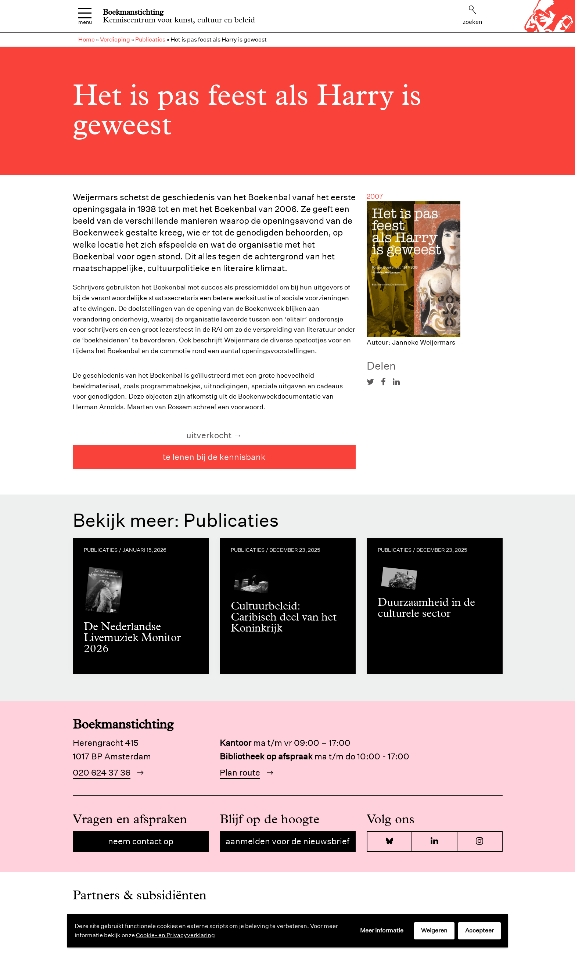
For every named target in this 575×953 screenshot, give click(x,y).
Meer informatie (381, 930)
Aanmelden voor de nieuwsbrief (287, 841)
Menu (85, 16)
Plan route (240, 772)
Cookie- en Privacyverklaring (175, 935)
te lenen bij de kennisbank (214, 457)
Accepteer (479, 930)
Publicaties (150, 39)
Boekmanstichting (133, 12)
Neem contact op (140, 841)
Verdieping (115, 39)
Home (86, 39)
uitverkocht (208, 435)
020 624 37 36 (101, 772)
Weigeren (434, 930)
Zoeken (472, 15)
